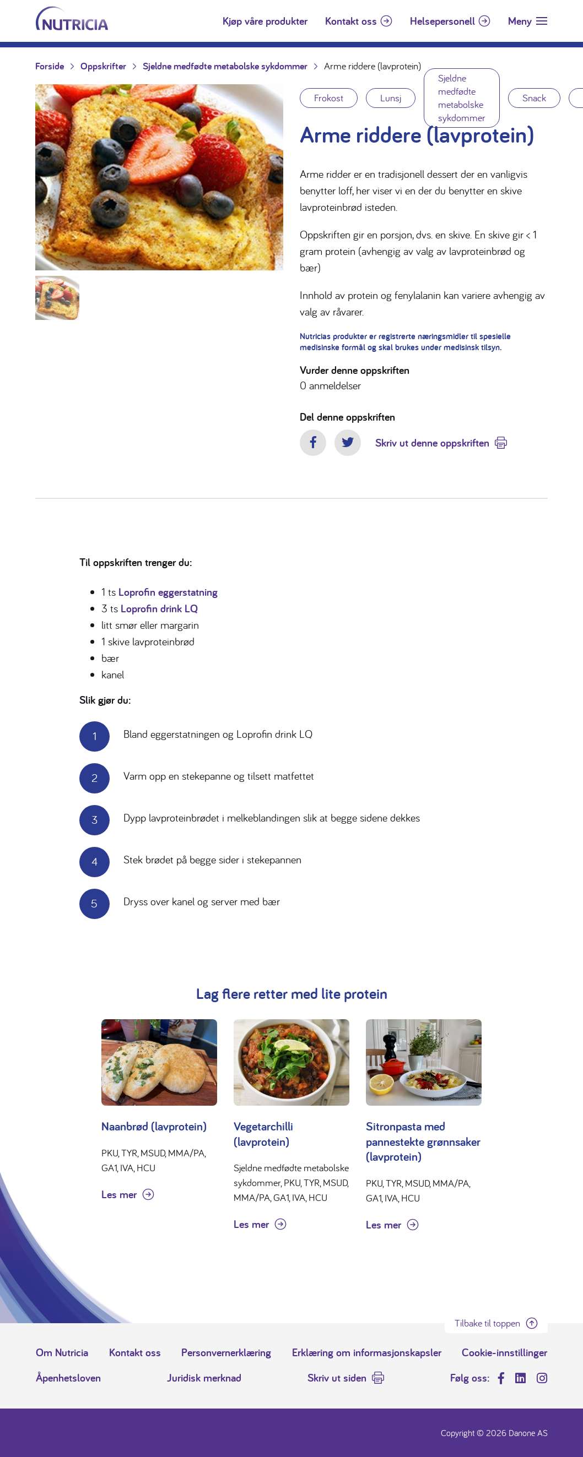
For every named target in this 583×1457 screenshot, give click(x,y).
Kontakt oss (351, 21)
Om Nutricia (62, 1352)
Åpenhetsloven (68, 1378)
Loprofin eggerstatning (168, 592)
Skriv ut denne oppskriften (432, 443)
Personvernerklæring (226, 1352)
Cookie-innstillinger (504, 1352)
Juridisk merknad (204, 1378)
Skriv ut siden (336, 1378)
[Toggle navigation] (527, 21)
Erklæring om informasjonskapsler (366, 1352)
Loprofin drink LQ (159, 608)
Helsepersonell (442, 21)
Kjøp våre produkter (265, 21)
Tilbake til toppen (487, 1323)
